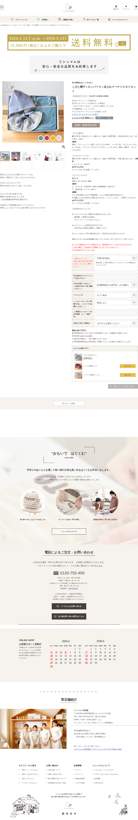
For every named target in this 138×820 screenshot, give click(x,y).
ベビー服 (26, 25)
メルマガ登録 (80, 783)
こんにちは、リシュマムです (104, 770)
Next (60, 112)
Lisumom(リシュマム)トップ (11, 25)
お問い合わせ (98, 783)
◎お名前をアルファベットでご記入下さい (83, 277)
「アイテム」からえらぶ (29, 783)
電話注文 (116, 9)
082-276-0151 (73, 588)
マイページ (126, 9)
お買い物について (54, 770)
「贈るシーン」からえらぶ (29, 770)
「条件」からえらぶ (27, 778)
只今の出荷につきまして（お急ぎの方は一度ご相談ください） (83, 286)
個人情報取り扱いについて (57, 778)
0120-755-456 (72, 573)
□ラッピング (78, 295)
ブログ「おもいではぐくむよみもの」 (107, 774)
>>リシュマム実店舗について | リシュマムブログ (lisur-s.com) (98, 749)
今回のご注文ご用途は (82, 323)
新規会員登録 (80, 778)
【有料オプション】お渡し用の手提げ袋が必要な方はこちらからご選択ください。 (83, 263)
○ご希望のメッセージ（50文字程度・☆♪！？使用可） (82, 314)
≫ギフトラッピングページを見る (85, 114)
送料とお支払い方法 (54, 774)
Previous (5, 112)
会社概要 (97, 778)
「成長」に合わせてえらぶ (29, 774)
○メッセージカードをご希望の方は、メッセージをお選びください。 (83, 304)
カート (136, 9)
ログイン (79, 770)
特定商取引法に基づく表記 (57, 783)
